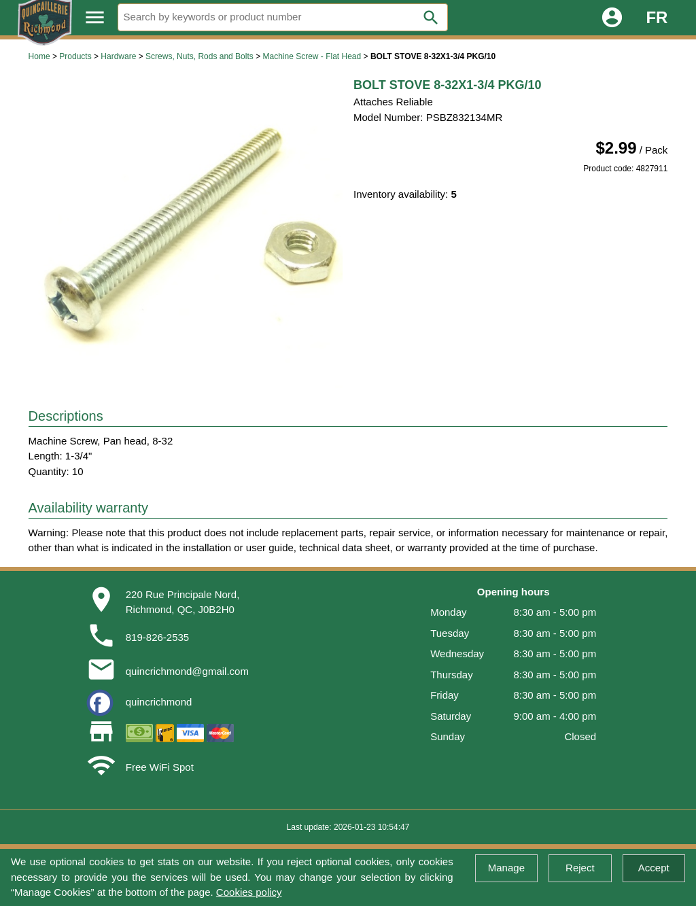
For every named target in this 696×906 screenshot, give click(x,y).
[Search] (283, 17)
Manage (506, 867)
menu (95, 17)
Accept (653, 867)
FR (656, 17)
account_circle (612, 17)
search (430, 17)
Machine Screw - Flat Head (311, 56)
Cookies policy (249, 892)
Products (75, 56)
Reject (580, 867)
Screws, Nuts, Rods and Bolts (199, 56)
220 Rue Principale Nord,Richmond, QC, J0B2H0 (183, 602)
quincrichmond (159, 702)
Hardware (118, 56)
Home (39, 56)
